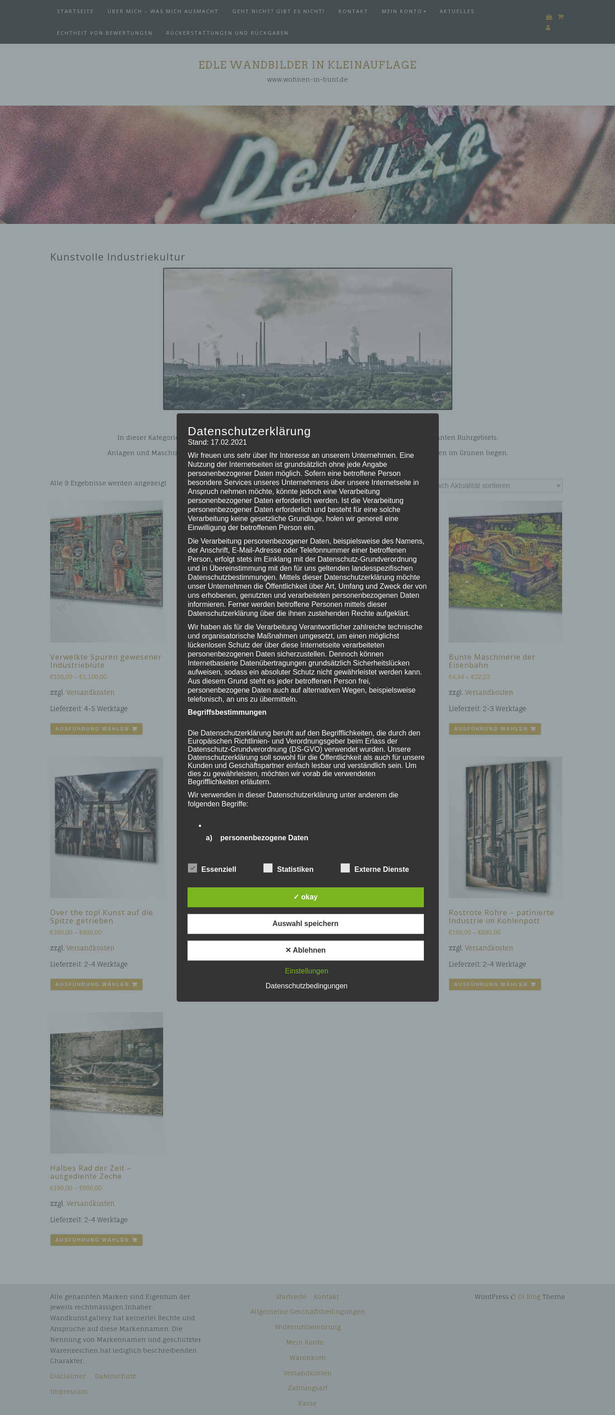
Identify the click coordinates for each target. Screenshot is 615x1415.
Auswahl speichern (305, 924)
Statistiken (288, 868)
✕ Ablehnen (305, 950)
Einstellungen (306, 971)
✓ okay (305, 897)
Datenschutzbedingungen (306, 986)
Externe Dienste (375, 868)
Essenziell (212, 868)
